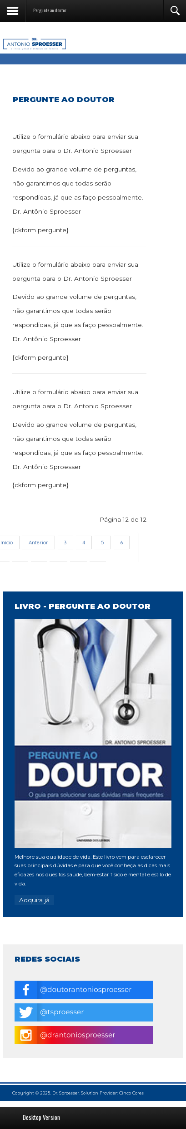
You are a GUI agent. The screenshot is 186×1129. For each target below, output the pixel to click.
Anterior (38, 542)
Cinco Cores (131, 1093)
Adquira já (34, 900)
